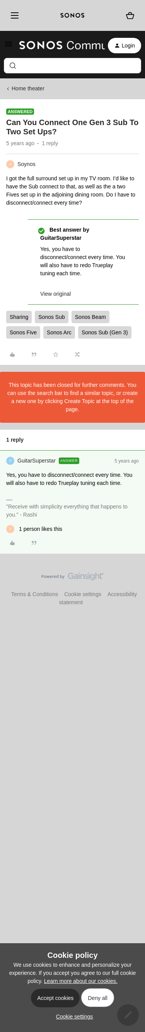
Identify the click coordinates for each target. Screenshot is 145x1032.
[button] (8, 47)
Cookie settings (82, 594)
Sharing (19, 317)
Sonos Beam (90, 317)
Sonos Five (23, 332)
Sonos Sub (51, 317)
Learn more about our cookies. (81, 981)
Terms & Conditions (34, 594)
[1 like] (34, 529)
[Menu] (13, 15)
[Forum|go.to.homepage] (57, 45)
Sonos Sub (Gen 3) (105, 332)
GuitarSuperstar (36, 461)
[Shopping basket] (130, 15)
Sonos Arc (59, 332)
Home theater (28, 88)
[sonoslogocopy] (72, 15)
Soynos (26, 164)
